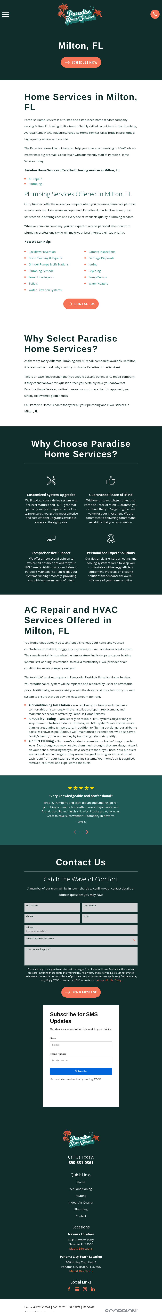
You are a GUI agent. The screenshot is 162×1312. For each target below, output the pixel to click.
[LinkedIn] (93, 1289)
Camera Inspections (102, 252)
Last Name (90, 905)
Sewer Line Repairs (41, 277)
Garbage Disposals (101, 258)
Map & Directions (81, 1248)
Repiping (95, 271)
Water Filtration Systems (45, 290)
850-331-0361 (81, 1162)
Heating (81, 1196)
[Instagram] (85, 1289)
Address (30, 927)
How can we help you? (38, 949)
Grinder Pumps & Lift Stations (49, 264)
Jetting (93, 264)
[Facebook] (69, 1289)
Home (81, 1182)
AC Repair (35, 179)
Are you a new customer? (40, 938)
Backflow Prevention (42, 252)
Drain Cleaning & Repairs (45, 258)
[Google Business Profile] (77, 1289)
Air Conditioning (81, 1189)
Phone (29, 916)
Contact (81, 1216)
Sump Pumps (98, 277)
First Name (32, 905)
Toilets (33, 283)
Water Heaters (98, 283)
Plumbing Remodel (41, 271)
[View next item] (85, 832)
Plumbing (35, 184)
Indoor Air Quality (81, 1202)
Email (87, 916)
